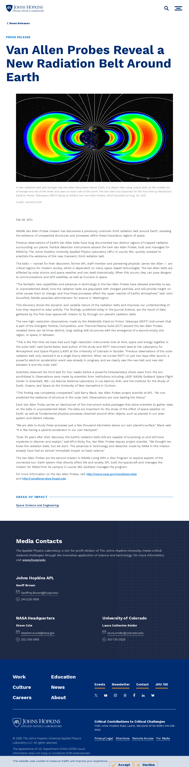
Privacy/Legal (103, 738)
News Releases (19, 23)
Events (99, 684)
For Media (163, 738)
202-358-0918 (30, 639)
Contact (142, 684)
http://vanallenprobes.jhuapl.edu (44, 478)
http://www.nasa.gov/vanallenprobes (111, 474)
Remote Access (143, 738)
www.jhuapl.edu (33, 560)
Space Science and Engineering (37, 505)
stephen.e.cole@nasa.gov (38, 633)
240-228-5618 (30, 599)
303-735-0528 (116, 639)
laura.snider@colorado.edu (125, 633)
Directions (123, 738)
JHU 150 (161, 684)
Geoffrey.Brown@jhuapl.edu (39, 592)
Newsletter (121, 684)
